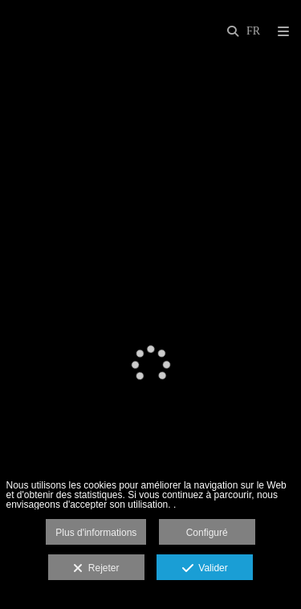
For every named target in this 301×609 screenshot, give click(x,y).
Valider (205, 568)
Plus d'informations (95, 532)
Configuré (207, 532)
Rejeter (96, 568)
